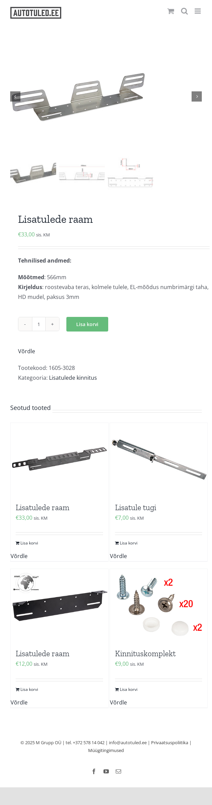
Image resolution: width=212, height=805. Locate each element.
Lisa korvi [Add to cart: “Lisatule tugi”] (128, 544)
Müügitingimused (106, 751)
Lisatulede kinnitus (73, 378)
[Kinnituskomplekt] (159, 606)
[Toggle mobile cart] (170, 11)
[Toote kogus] (39, 325)
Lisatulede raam (42, 508)
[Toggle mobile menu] (198, 11)
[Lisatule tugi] (159, 460)
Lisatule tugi (135, 508)
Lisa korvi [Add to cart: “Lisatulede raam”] (29, 544)
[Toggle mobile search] (184, 11)
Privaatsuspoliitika (169, 743)
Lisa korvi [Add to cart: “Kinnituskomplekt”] (128, 690)
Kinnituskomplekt (145, 654)
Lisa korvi (87, 325)
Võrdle (26, 352)
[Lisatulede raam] (59, 460)
